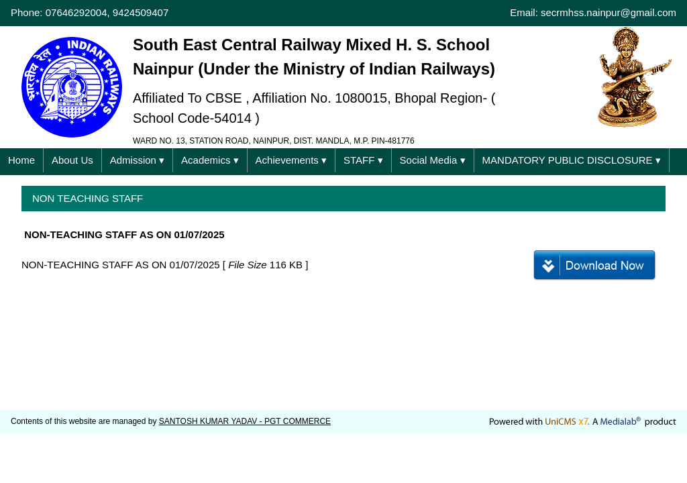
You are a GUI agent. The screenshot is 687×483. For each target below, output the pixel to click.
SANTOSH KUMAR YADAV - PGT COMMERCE (245, 421)
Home (21, 160)
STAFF (363, 160)
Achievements (291, 160)
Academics (210, 160)
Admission (137, 160)
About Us (72, 160)
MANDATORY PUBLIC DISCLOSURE (571, 160)
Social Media (433, 160)
